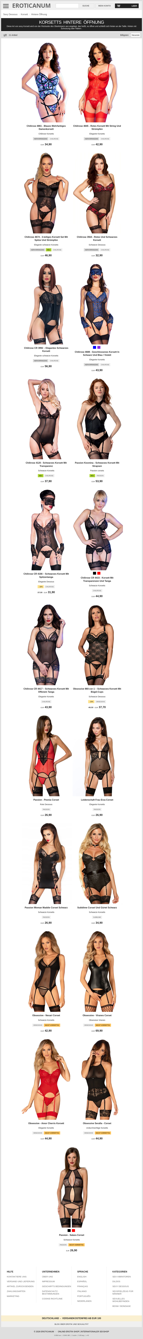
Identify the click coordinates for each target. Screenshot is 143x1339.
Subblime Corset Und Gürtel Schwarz (97, 907)
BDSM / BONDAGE (121, 1306)
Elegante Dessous (46, 582)
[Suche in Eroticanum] (67, 6)
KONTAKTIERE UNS (17, 1276)
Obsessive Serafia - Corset (97, 1123)
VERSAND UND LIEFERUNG (21, 1281)
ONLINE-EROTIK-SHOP (68, 1331)
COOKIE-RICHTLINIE (52, 1298)
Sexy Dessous (10, 14)
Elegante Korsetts (97, 134)
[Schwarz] (94, 573)
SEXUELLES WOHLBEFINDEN (120, 1299)
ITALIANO (82, 1291)
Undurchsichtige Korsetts (97, 1128)
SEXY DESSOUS (120, 1286)
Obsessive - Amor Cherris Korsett (46, 1123)
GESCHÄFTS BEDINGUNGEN (56, 1286)
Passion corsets (97, 470)
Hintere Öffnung (39, 14)
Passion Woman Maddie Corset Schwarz (46, 907)
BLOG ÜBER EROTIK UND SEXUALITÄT (72, 1324)
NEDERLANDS (84, 1301)
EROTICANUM (31, 5)
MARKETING (13, 1296)
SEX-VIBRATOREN (121, 1276)
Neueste (136, 35)
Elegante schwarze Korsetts (46, 245)
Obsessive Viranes (97, 1020)
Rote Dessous (46, 804)
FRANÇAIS (82, 1286)
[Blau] (94, 347)
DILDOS (116, 1281)
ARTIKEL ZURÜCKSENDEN (20, 1286)
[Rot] (98, 573)
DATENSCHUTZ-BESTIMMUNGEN (50, 1292)
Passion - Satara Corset (71, 1235)
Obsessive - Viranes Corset (97, 1015)
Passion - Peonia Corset (46, 800)
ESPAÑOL (82, 1281)
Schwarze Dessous (97, 245)
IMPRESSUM (48, 1281)
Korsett (24, 14)
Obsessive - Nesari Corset (46, 1015)
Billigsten (124, 35)
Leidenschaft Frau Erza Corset (97, 800)
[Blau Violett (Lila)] (98, 347)
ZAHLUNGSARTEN (16, 1291)
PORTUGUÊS (83, 1296)
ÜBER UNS (47, 1276)
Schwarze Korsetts (46, 470)
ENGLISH (81, 1276)
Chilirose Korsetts (46, 134)
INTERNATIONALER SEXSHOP (95, 1331)
